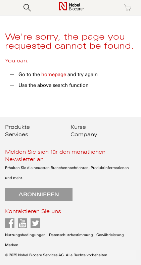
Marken (11, 245)
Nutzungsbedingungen (25, 235)
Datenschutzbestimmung (71, 235)
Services (16, 134)
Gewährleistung (110, 235)
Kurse (78, 127)
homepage (53, 74)
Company (83, 134)
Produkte (17, 127)
